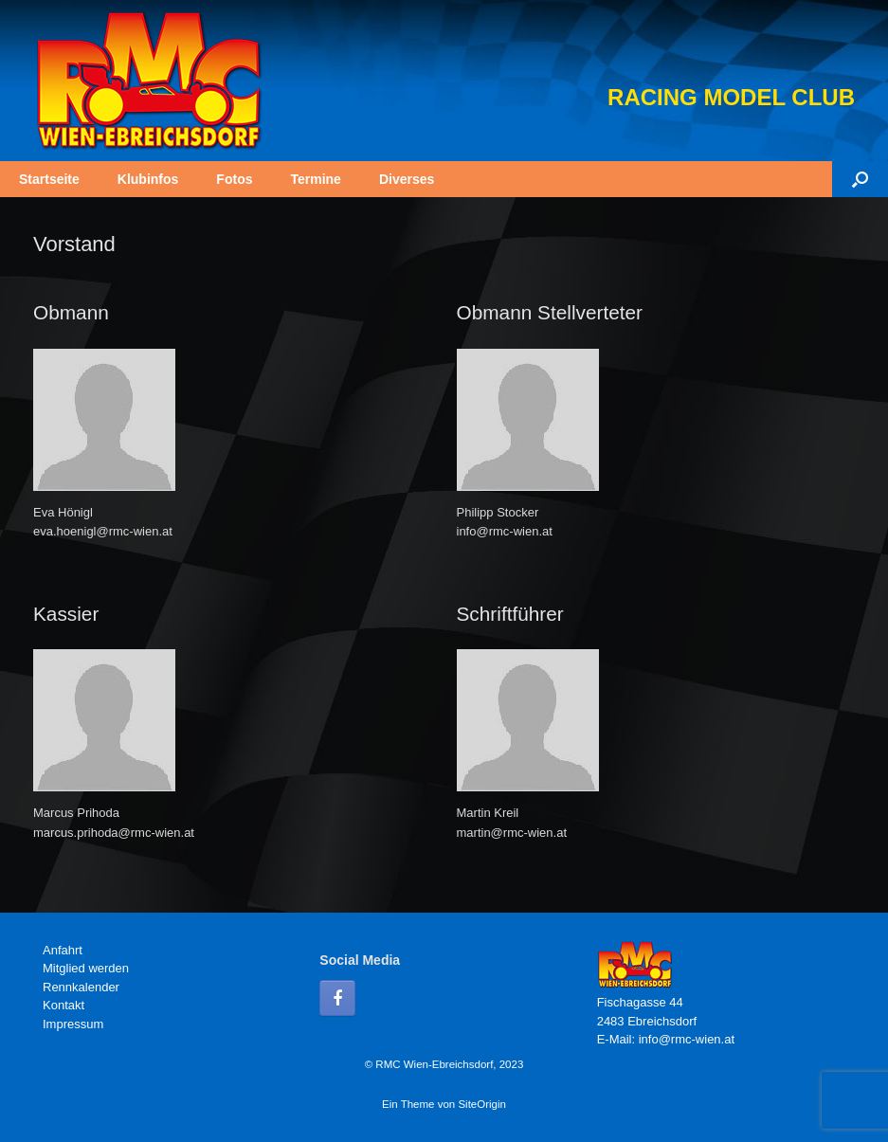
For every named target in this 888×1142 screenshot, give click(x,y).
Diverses (406, 179)
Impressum (73, 1024)
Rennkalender (81, 987)
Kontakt (63, 1005)
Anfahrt (62, 950)
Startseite (49, 179)
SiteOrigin (482, 1104)
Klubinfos (148, 179)
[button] (860, 179)
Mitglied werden (86, 968)
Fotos (234, 179)
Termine (315, 179)
